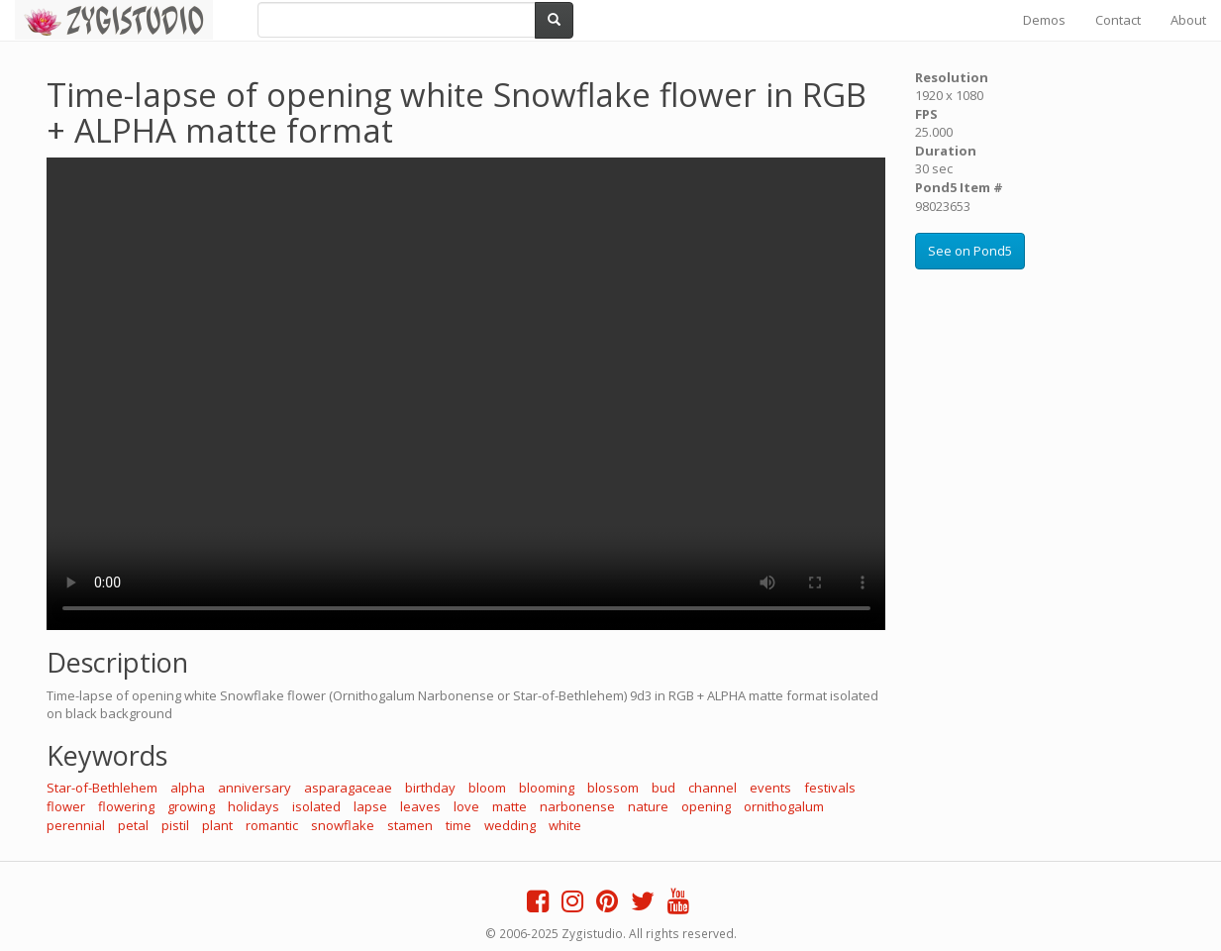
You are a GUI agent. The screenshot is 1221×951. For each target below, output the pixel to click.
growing (191, 806)
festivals (830, 787)
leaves (420, 806)
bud (663, 787)
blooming (546, 787)
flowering (126, 806)
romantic (272, 825)
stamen (410, 825)
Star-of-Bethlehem (102, 787)
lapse (370, 806)
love (466, 806)
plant (217, 825)
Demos (1044, 20)
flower (66, 806)
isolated (316, 806)
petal (133, 825)
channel (712, 787)
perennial (76, 825)
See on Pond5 (970, 251)
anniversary (254, 787)
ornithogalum (784, 806)
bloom (487, 787)
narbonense (577, 806)
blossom (613, 787)
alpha (187, 787)
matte (509, 806)
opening (706, 806)
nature (648, 806)
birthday (430, 787)
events (770, 787)
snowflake (342, 825)
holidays (253, 806)
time (458, 825)
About (1188, 20)
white (565, 825)
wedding (510, 825)
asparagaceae (348, 787)
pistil (175, 825)
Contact (1118, 20)
